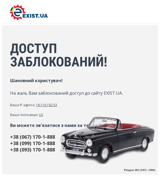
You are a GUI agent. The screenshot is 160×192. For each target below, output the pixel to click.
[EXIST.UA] (29, 18)
